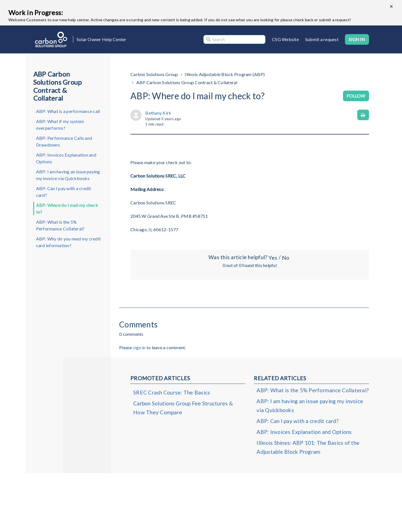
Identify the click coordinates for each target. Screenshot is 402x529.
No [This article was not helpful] (285, 257)
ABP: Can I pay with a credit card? (63, 192)
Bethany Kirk (158, 112)
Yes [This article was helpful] (273, 257)
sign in (139, 347)
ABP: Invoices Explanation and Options (66, 158)
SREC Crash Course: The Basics (171, 392)
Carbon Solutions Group (154, 74)
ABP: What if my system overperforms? (60, 125)
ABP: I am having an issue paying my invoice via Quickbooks (68, 175)
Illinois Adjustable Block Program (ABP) (225, 74)
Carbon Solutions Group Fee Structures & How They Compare (183, 407)
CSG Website (285, 39)
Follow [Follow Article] (356, 95)
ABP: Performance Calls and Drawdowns (64, 141)
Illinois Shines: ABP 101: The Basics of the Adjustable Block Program (308, 447)
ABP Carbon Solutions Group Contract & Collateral (187, 82)
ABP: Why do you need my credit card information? (68, 242)
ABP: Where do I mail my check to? (67, 208)
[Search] (234, 39)
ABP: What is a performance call (68, 111)
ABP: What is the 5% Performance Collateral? (60, 225)
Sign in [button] (357, 39)
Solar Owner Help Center (101, 39)
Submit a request (321, 39)
